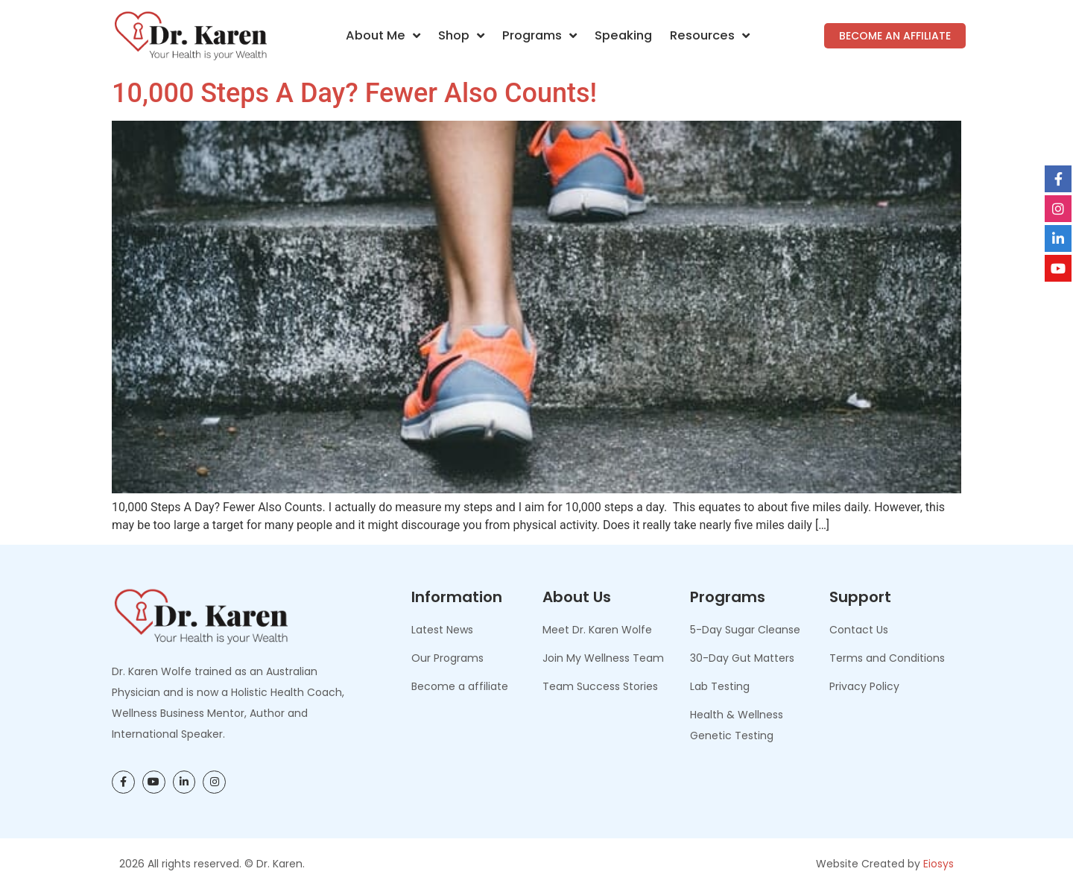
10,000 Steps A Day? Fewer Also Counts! (354, 93)
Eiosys (938, 863)
